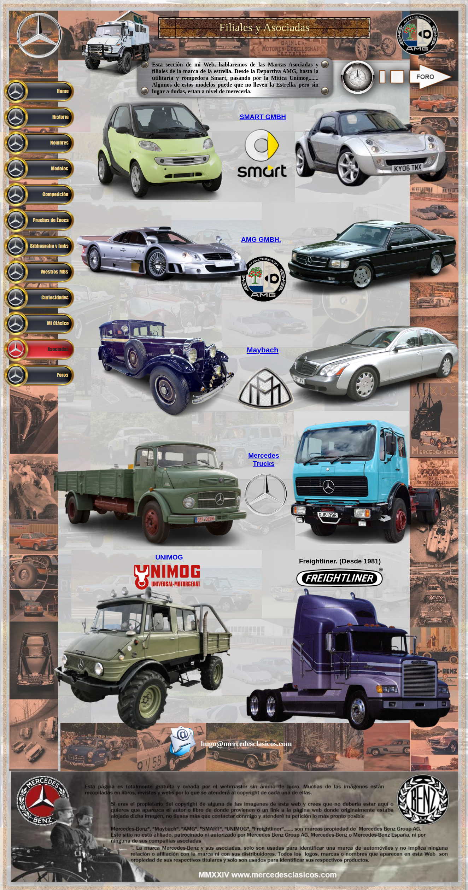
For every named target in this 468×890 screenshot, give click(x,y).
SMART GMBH (263, 117)
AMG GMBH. (261, 239)
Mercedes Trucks (263, 459)
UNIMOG (169, 557)
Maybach (263, 350)
